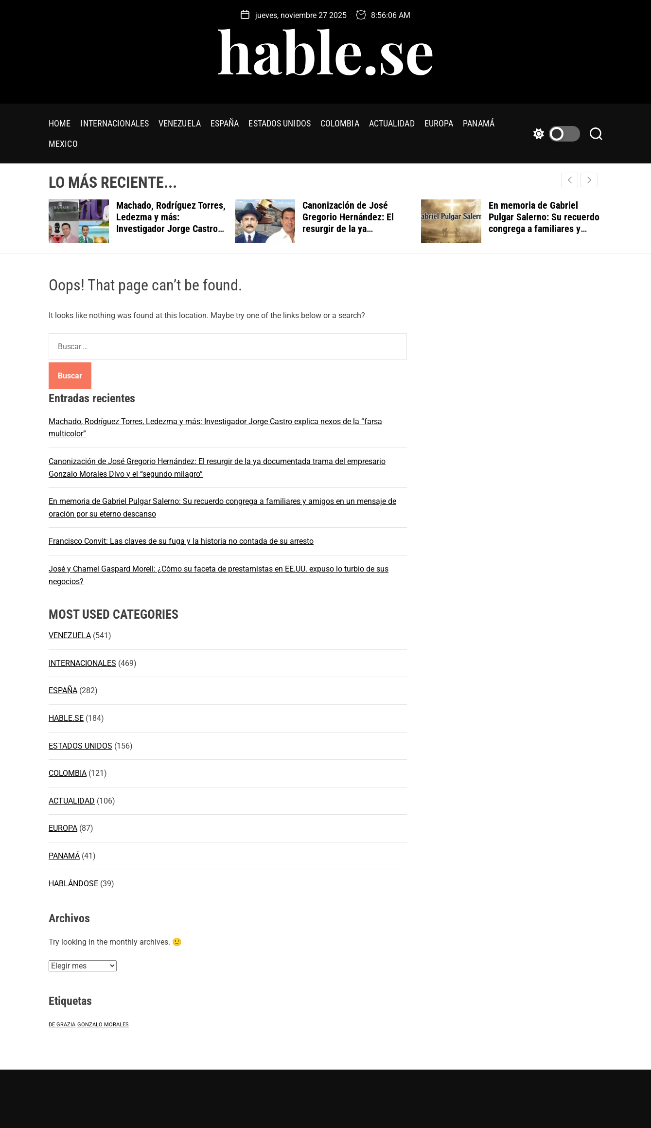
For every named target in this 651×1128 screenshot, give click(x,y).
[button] (589, 180)
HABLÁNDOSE (73, 883)
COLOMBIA (339, 123)
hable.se (325, 50)
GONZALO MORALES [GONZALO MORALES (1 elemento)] (103, 1024)
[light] (554, 134)
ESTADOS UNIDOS (279, 123)
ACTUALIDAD (392, 123)
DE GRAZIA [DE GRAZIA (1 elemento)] (62, 1024)
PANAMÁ (478, 123)
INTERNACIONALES (114, 123)
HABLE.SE (66, 718)
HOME (59, 123)
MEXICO (63, 144)
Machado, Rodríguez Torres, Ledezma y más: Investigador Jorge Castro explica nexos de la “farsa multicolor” (171, 228)
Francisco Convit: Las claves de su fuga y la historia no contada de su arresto (181, 541)
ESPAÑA (225, 123)
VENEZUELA (179, 123)
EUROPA (439, 123)
